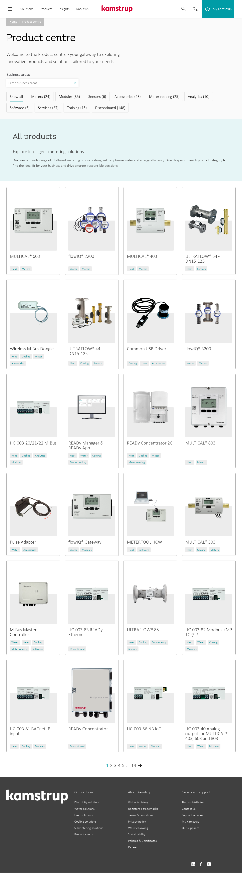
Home (13, 21)
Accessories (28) (128, 96)
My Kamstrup (190, 821)
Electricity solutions (87, 802)
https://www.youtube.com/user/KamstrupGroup (209, 864)
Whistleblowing (138, 828)
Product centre (84, 834)
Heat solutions (83, 815)
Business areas (18, 74)
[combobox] (8, 83)
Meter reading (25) (164, 96)
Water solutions (84, 809)
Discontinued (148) (110, 107)
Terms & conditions (140, 815)
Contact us (188, 809)
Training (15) (77, 107)
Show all (16, 96)
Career (132, 847)
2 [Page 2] (111, 765)
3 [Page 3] (115, 765)
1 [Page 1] (107, 765)
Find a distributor (193, 802)
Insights (64, 9)
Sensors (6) (97, 96)
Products (46, 9)
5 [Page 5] (123, 765)
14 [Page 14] (133, 765)
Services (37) (48, 107)
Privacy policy (137, 821)
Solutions (26, 9)
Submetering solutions (88, 828)
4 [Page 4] (119, 765)
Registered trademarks (143, 809)
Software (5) (20, 107)
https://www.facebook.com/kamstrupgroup (201, 864)
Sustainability (136, 834)
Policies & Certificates (142, 841)
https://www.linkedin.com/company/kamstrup (193, 864)
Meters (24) (40, 96)
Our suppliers (190, 828)
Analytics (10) (198, 96)
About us (82, 9)
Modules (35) (69, 96)
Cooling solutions (85, 821)
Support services (192, 815)
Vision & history (138, 802)
